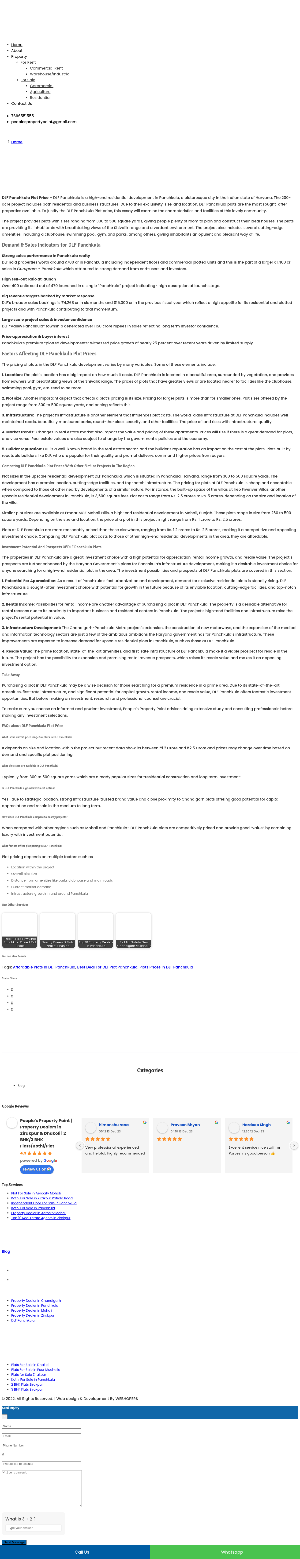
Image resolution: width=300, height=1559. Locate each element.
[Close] (5, 1416)
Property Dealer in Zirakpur (32, 1315)
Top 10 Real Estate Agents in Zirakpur (41, 1218)
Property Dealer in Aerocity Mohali (38, 1213)
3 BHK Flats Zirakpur (27, 1389)
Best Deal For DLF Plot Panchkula (107, 967)
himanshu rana (114, 1124)
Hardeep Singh (256, 1124)
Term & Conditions (154, 1270)
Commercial (41, 86)
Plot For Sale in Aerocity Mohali (36, 1193)
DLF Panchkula (23, 1320)
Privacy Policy (155, 1280)
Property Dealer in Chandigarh (36, 1300)
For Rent (28, 62)
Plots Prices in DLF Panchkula (166, 967)
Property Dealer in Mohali (31, 1310)
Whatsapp (225, 1552)
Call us (75, 1552)
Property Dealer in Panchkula (34, 1305)
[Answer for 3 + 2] (33, 1535)
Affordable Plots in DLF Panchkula (44, 967)
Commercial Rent (46, 68)
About (16, 50)
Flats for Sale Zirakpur (28, 1374)
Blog (21, 1085)
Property (19, 56)
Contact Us (21, 103)
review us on (37, 1169)
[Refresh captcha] (59, 1540)
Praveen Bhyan (185, 1124)
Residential (40, 97)
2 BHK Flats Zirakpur (27, 1384)
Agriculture (40, 91)
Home (16, 44)
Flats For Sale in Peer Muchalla (35, 1369)
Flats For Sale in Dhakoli (30, 1364)
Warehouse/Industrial (50, 74)
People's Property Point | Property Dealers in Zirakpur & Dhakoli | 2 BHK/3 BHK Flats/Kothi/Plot (46, 1133)
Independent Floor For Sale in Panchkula (44, 1203)
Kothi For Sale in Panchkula (33, 1208)
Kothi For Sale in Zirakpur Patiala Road (42, 1198)
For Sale (28, 80)
